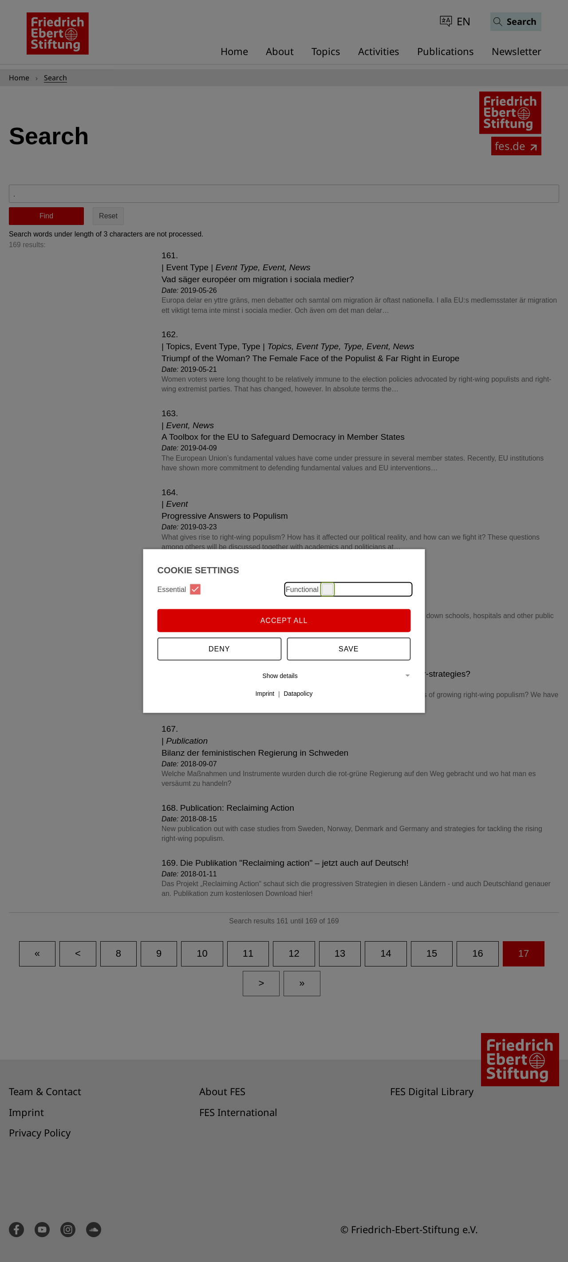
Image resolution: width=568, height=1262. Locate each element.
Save (349, 648)
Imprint (264, 693)
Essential (179, 589)
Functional (309, 589)
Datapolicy (298, 693)
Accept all (284, 620)
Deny (219, 648)
